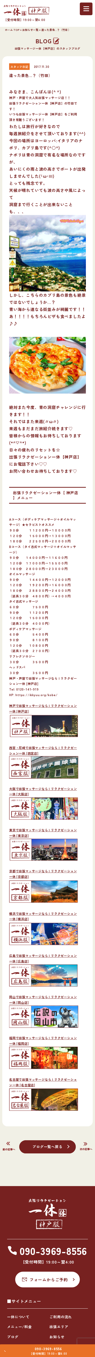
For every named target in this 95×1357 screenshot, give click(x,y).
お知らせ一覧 (30, 30)
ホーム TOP (12, 30)
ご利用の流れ (60, 1316)
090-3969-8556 (49, 1346)
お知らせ (56, 1336)
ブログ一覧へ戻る (47, 1146)
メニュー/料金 (19, 1326)
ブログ (12, 1336)
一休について (18, 1316)
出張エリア (58, 1326)
